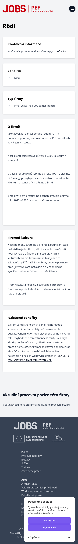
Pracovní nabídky (31, 456)
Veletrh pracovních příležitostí (39, 487)
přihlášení (61, 51)
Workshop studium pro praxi (38, 491)
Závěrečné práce (31, 471)
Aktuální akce (29, 483)
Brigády (26, 459)
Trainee (25, 467)
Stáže (24, 463)
